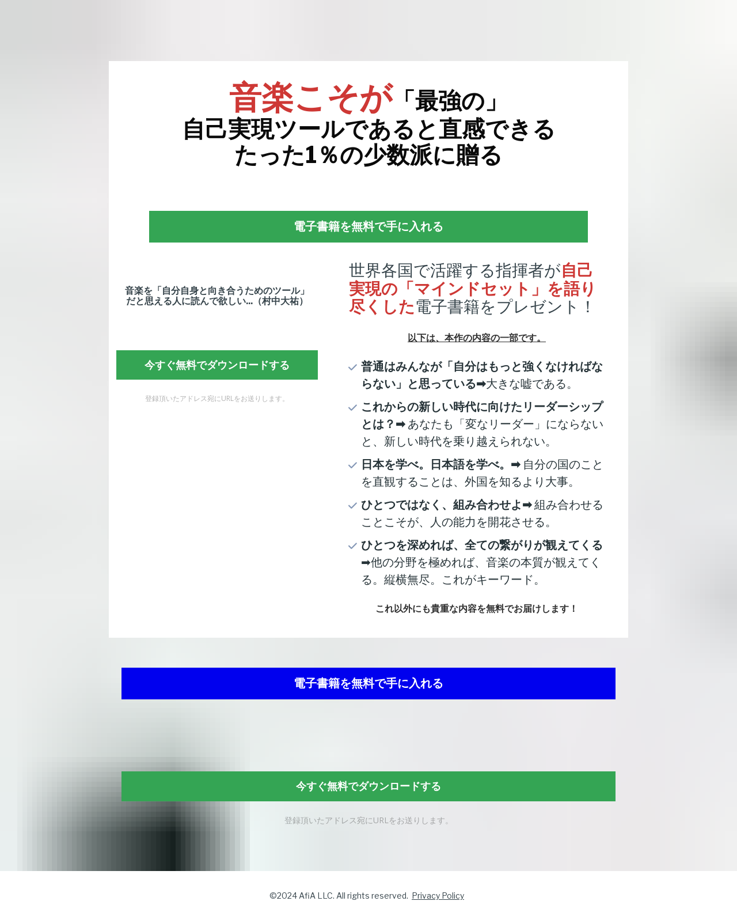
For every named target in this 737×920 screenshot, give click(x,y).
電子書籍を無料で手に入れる (368, 226)
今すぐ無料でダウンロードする (217, 365)
